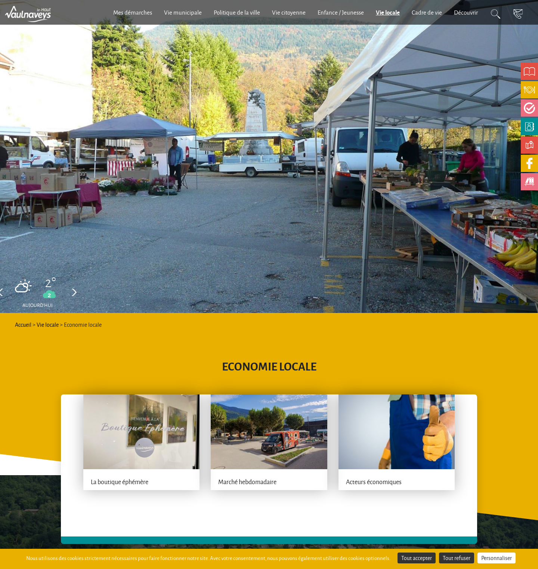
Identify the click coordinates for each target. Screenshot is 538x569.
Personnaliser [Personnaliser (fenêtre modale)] (496, 558)
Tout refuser (456, 558)
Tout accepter (416, 558)
